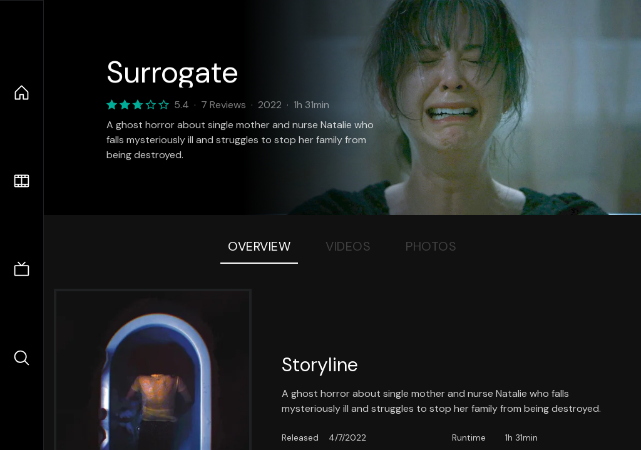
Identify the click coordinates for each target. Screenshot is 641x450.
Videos (348, 246)
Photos (431, 246)
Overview (259, 246)
